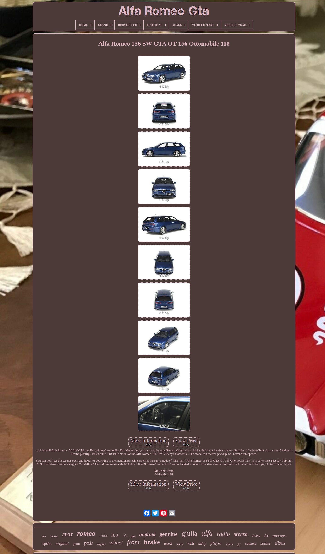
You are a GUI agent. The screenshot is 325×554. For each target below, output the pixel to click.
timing (256, 535)
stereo (241, 534)
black (115, 535)
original (62, 543)
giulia (189, 533)
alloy (202, 543)
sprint (47, 544)
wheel (116, 542)
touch (168, 544)
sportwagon (279, 535)
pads (88, 543)
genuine (169, 534)
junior (229, 544)
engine (101, 544)
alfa (207, 533)
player (216, 543)
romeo (86, 533)
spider (265, 543)
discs (280, 543)
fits (266, 535)
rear (67, 533)
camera (250, 544)
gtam (76, 544)
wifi (190, 543)
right (133, 536)
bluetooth (54, 536)
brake (152, 542)
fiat (239, 544)
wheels (103, 535)
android (147, 534)
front (133, 542)
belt (44, 536)
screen (179, 544)
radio (223, 534)
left (124, 535)
